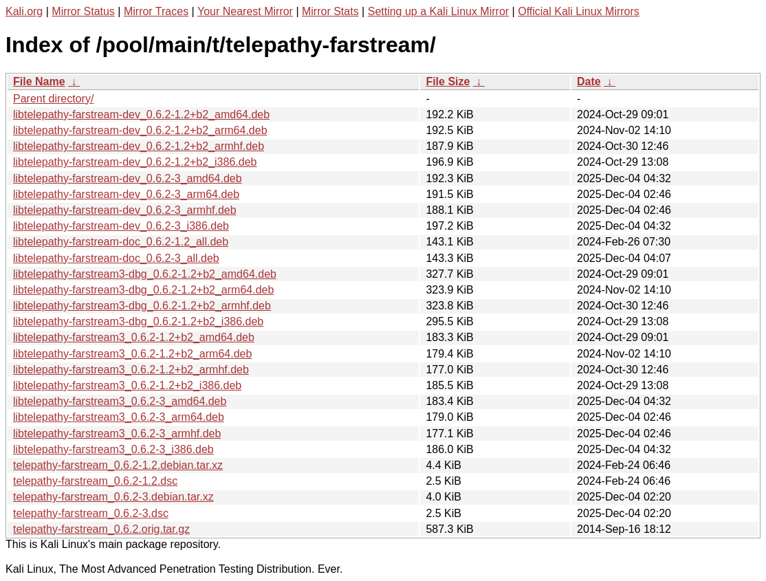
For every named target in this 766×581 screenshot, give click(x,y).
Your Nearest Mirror (245, 11)
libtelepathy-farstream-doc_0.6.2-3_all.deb (116, 258)
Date (589, 81)
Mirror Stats (330, 11)
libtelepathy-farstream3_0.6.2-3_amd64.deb (119, 401)
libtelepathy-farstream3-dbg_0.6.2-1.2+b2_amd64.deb (144, 274)
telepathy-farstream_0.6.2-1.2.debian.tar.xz (118, 465)
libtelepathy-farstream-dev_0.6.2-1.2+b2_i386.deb (134, 162)
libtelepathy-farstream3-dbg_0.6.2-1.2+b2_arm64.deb (143, 290)
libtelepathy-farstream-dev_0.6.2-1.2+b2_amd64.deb (141, 114)
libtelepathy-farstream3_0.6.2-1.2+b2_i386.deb (127, 385)
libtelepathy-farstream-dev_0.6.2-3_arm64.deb (126, 194)
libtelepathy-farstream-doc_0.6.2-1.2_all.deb (120, 242)
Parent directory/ (53, 99)
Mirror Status (83, 11)
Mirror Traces (156, 11)
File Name (39, 81)
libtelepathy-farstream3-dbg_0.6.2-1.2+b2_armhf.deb (142, 305)
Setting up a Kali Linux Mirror (438, 11)
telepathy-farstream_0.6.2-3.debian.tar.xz (113, 497)
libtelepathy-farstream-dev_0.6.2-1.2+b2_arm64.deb (140, 130)
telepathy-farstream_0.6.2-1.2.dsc (95, 481)
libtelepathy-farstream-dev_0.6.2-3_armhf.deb (125, 210)
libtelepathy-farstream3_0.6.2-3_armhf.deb (117, 433)
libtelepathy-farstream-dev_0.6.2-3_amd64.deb (127, 178)
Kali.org (24, 11)
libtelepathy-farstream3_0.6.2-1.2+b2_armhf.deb (131, 369)
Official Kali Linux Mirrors (578, 11)
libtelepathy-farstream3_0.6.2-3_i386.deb (113, 449)
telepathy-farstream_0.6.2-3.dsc (90, 513)
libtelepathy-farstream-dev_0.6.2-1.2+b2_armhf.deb (138, 146)
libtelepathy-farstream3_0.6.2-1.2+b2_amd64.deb (133, 337)
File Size (448, 81)
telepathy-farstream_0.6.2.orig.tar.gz (101, 529)
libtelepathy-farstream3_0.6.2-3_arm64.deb (118, 417)
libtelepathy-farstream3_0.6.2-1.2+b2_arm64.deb (132, 354)
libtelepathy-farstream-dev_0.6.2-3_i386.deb (121, 226)
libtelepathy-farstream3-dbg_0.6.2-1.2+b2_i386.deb (138, 321)
